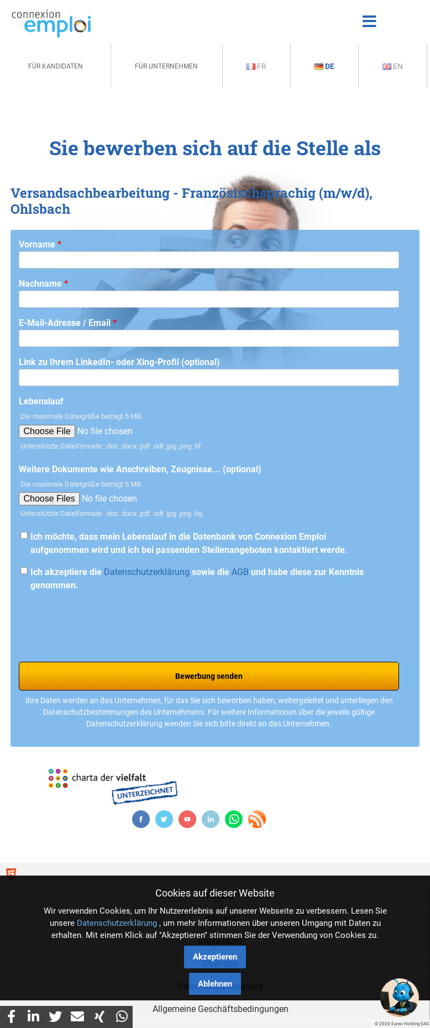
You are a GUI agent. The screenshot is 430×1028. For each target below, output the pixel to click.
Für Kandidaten (55, 66)
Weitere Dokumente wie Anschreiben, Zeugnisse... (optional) (140, 469)
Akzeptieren (215, 957)
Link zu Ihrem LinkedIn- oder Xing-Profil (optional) (119, 362)
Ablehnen (215, 984)
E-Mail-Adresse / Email (68, 323)
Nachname (43, 283)
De (324, 66)
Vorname (40, 244)
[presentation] (103, 622)
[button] (399, 997)
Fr (256, 66)
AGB (240, 572)
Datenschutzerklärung (147, 572)
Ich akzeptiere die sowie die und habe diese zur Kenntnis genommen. (197, 579)
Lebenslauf (41, 401)
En (392, 66)
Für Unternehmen (166, 66)
